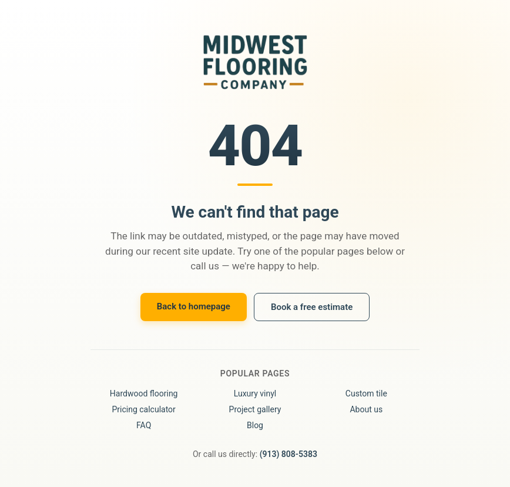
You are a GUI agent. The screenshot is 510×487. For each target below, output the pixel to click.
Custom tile (366, 393)
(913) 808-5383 (288, 454)
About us (366, 409)
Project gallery (255, 409)
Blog (255, 425)
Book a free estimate (312, 307)
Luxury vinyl (255, 393)
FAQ (143, 425)
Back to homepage (193, 306)
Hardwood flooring (144, 393)
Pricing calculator (143, 409)
